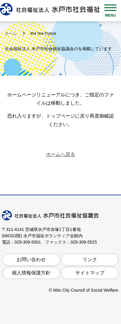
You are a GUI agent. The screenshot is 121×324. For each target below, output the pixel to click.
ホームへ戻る (60, 154)
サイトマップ (89, 272)
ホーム (11, 33)
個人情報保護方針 (31, 272)
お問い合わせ (31, 259)
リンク (90, 259)
